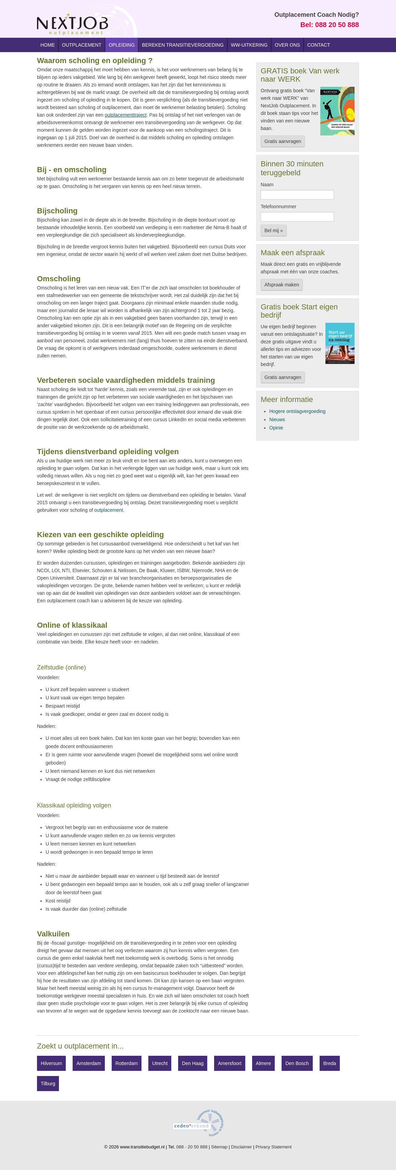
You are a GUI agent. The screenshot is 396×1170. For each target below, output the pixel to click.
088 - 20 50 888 (192, 1146)
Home (47, 45)
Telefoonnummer (278, 206)
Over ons (287, 45)
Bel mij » (273, 230)
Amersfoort (229, 1063)
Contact (318, 45)
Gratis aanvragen (282, 141)
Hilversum (51, 1063)
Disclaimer (241, 1146)
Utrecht (160, 1063)
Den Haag (192, 1063)
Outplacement (81, 45)
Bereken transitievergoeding (183, 45)
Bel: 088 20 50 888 (329, 24)
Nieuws (277, 419)
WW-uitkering (249, 45)
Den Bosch (297, 1063)
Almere (263, 1063)
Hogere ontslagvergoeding (297, 411)
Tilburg (48, 1083)
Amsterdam (88, 1063)
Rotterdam (126, 1063)
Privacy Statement (274, 1146)
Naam (267, 184)
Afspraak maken (281, 284)
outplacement (108, 510)
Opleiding (122, 45)
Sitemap (219, 1146)
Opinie (276, 427)
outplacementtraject (126, 115)
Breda (329, 1063)
